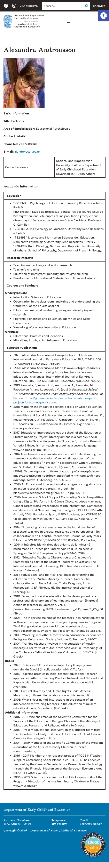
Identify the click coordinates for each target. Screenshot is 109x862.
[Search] (86, 6)
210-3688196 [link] (29, 6)
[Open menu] (68, 21)
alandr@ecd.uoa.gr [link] (27, 151)
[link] (103, 15)
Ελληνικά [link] (99, 6)
